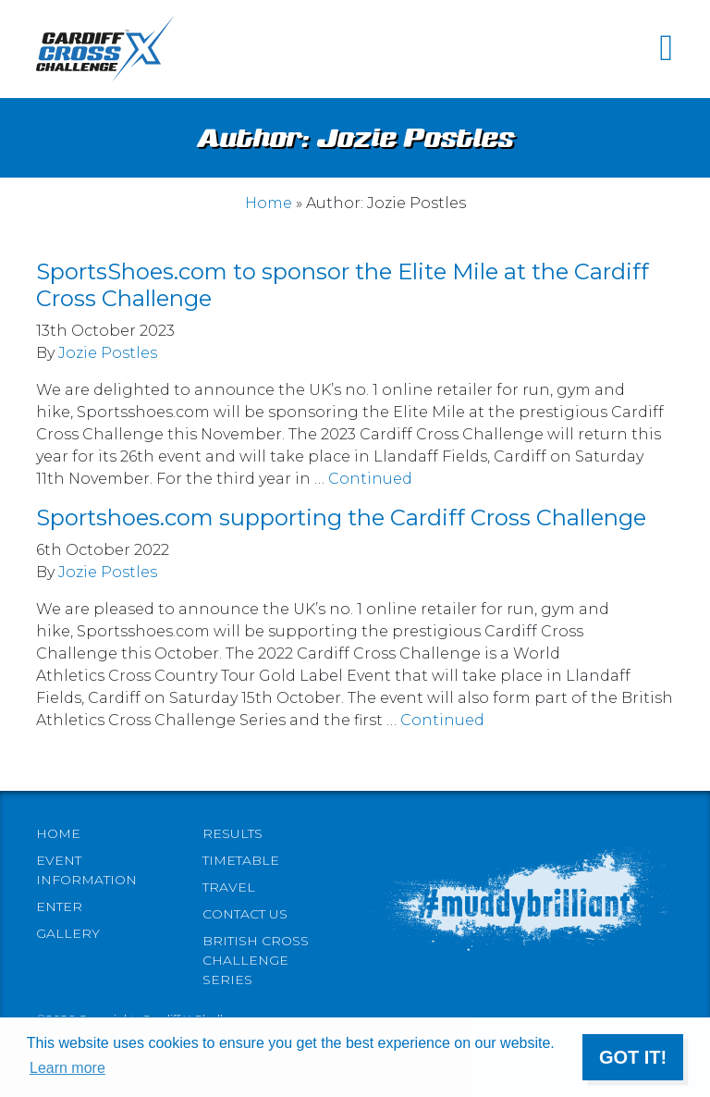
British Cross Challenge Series (255, 960)
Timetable (240, 860)
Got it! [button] (633, 1057)
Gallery (68, 933)
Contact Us (245, 914)
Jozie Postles (107, 353)
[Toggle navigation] (666, 48)
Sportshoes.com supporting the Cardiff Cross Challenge (341, 517)
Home (268, 203)
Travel (228, 887)
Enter (59, 906)
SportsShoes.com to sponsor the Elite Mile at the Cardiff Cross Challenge (342, 285)
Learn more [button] (67, 1068)
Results (232, 833)
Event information (86, 870)
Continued (370, 478)
